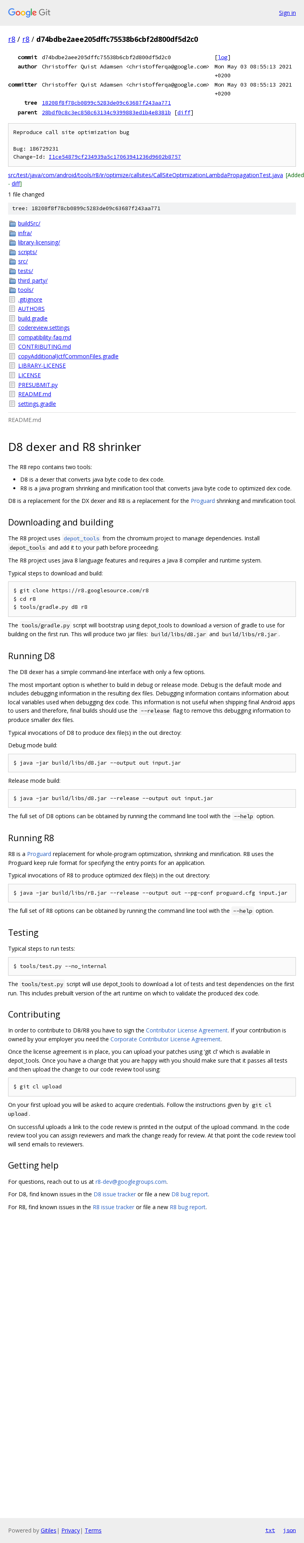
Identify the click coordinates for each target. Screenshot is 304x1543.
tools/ (25, 290)
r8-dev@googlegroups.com (131, 1181)
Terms (93, 1530)
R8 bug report (188, 1207)
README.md (34, 394)
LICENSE (29, 375)
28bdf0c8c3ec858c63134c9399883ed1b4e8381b (106, 112)
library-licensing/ (39, 242)
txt (270, 1530)
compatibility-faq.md (44, 337)
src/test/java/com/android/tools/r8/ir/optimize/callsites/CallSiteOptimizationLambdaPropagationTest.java (145, 175)
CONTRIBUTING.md (44, 346)
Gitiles (48, 1530)
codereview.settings (44, 327)
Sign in (287, 13)
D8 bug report (189, 1194)
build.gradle (33, 318)
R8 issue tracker (113, 1207)
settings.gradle (37, 403)
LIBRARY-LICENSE (42, 365)
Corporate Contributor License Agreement (165, 1039)
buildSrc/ (29, 223)
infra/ (25, 233)
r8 (11, 39)
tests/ (25, 271)
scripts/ (27, 252)
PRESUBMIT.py (38, 385)
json (289, 1530)
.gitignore (30, 299)
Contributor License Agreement (187, 1030)
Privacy (70, 1530)
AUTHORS (31, 308)
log (222, 57)
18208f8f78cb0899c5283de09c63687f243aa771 (106, 102)
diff (183, 112)
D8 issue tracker (115, 1194)
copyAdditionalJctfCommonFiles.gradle (68, 356)
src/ (23, 261)
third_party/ (33, 280)
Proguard (203, 501)
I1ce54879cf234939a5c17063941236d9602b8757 (115, 156)
